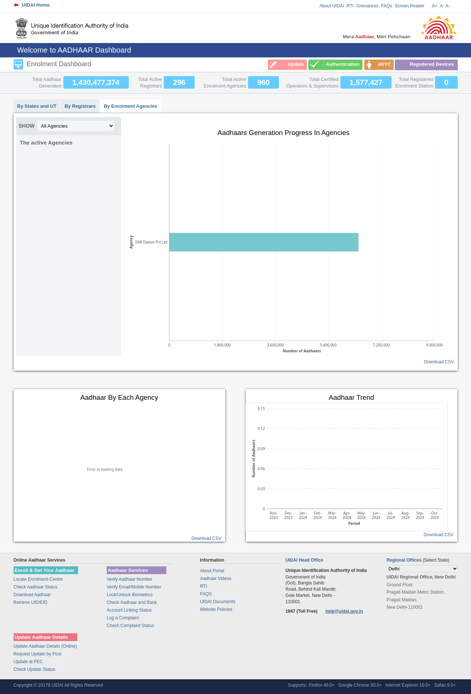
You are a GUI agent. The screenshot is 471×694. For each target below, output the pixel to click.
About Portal (212, 570)
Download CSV (439, 361)
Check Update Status (34, 669)
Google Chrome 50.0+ (360, 685)
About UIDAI (331, 5)
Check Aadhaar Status (35, 587)
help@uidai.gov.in (344, 611)
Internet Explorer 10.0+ (408, 685)
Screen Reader (410, 5)
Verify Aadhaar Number (129, 579)
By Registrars (80, 106)
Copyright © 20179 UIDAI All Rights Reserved (58, 685)
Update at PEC (28, 661)
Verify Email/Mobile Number (134, 587)
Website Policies (216, 609)
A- (448, 5)
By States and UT (37, 106)
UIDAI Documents (217, 601)
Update (296, 64)
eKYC (384, 64)
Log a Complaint (123, 617)
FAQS (206, 594)
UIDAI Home (36, 5)
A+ (434, 5)
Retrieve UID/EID (30, 602)
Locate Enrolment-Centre (38, 579)
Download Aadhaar (32, 594)
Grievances (367, 5)
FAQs (386, 5)
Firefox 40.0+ (321, 685)
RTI (350, 5)
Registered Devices (432, 64)
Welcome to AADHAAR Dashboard (74, 50)
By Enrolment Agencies (130, 106)
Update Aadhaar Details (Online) (45, 646)
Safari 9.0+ (445, 685)
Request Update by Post (37, 653)
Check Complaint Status (130, 625)
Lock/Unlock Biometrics (130, 594)
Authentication (343, 64)
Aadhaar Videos (215, 578)
